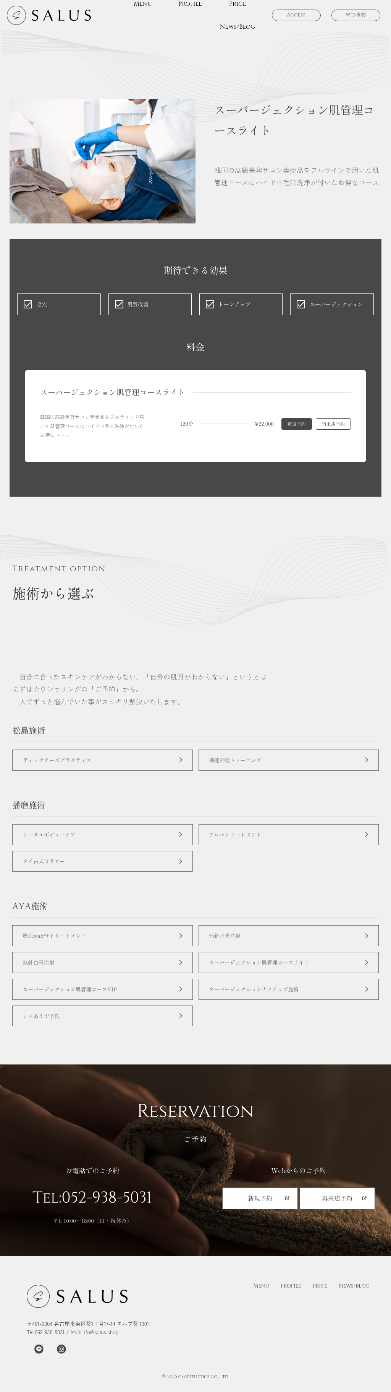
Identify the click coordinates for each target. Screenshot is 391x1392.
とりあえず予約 (43, 1023)
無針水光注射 (226, 940)
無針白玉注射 (40, 967)
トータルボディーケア (51, 836)
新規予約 (297, 424)
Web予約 (356, 15)
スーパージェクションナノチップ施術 (257, 995)
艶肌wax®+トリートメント (57, 940)
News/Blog (354, 1294)
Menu (261, 1294)
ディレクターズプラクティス (59, 760)
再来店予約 (333, 424)
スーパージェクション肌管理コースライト (262, 967)
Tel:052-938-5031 (92, 1206)
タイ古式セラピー (46, 864)
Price (320, 1294)
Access (296, 15)
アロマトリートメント (237, 836)
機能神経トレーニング (237, 760)
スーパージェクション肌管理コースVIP (73, 995)
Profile (291, 1294)
